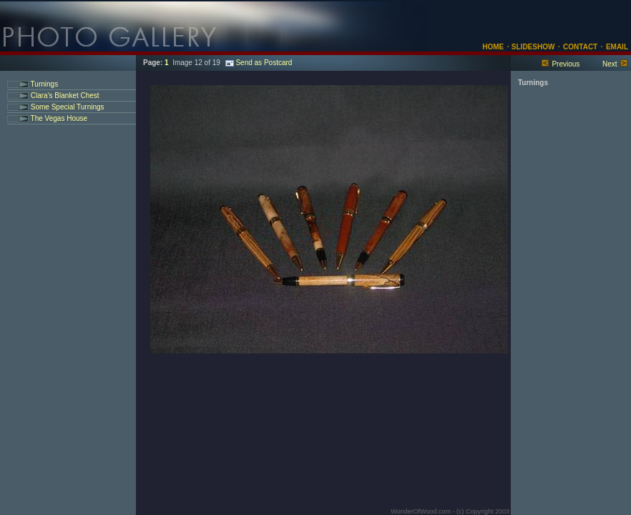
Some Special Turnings (66, 107)
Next (609, 64)
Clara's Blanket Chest (64, 95)
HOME (493, 47)
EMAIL (617, 47)
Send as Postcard (258, 63)
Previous (565, 64)
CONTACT (580, 47)
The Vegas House (58, 118)
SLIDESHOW (531, 47)
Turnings (43, 84)
